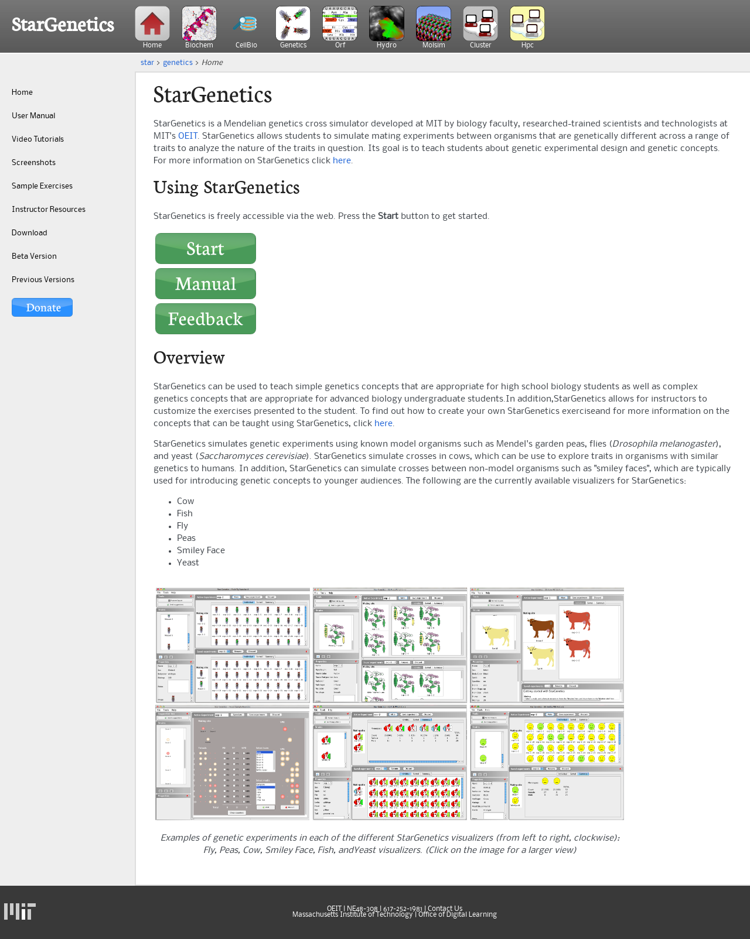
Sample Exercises (42, 186)
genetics (178, 62)
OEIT (187, 136)
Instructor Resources (49, 209)
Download (29, 233)
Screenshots (34, 162)
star (147, 62)
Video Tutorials (38, 139)
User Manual (33, 115)
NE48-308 (362, 909)
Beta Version (34, 256)
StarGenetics (63, 24)
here (342, 161)
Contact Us (445, 909)
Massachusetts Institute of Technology (352, 915)
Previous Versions (43, 279)
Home (22, 92)
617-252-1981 (402, 909)
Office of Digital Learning (457, 915)
